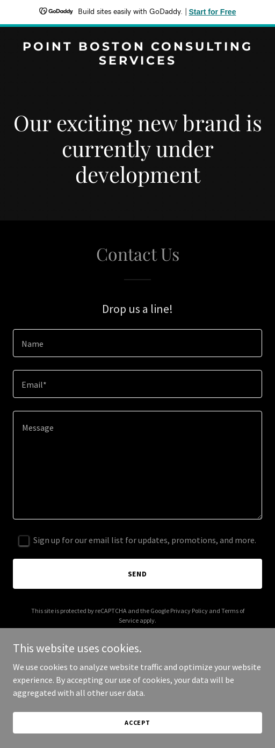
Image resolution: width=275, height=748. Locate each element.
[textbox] (137, 343)
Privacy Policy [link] (189, 611)
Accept (137, 722)
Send (138, 574)
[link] (137, 61)
